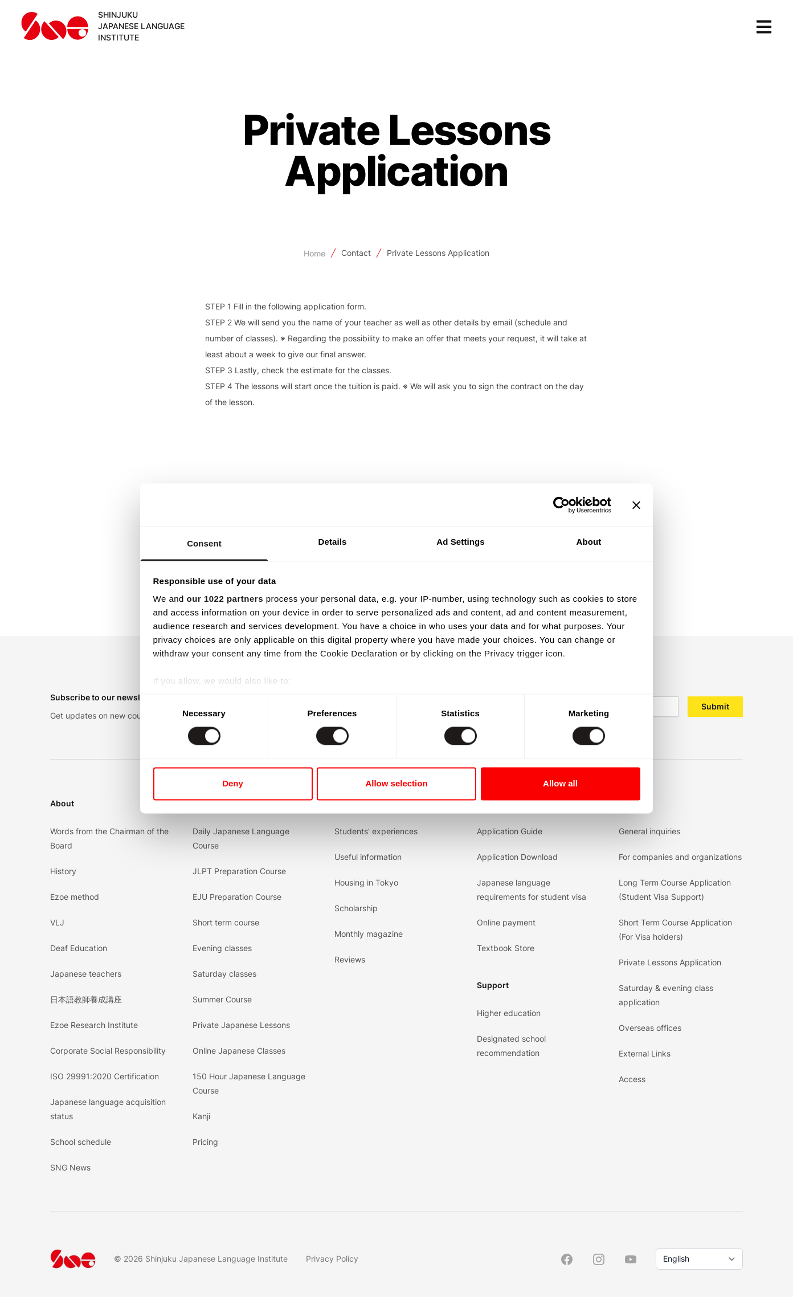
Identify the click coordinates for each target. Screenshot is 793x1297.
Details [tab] (332, 541)
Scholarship (356, 908)
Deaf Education (78, 948)
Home (314, 253)
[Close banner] (636, 505)
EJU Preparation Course (237, 897)
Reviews (349, 959)
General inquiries (649, 831)
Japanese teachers (85, 973)
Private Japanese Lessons (241, 1025)
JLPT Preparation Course (239, 871)
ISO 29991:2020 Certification (104, 1076)
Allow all (560, 783)
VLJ (57, 922)
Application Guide (509, 831)
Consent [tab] (204, 543)
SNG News (70, 1167)
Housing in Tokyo (366, 882)
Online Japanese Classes (239, 1050)
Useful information (368, 857)
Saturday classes (224, 973)
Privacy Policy (332, 1258)
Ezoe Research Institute (94, 1025)
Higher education (509, 1013)
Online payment (506, 922)
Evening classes (222, 948)
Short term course (226, 922)
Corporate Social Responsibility (108, 1050)
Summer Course (222, 999)
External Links (645, 1053)
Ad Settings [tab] (460, 541)
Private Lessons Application (438, 253)
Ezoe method (74, 897)
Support (493, 985)
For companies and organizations (680, 857)
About (62, 803)
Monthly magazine (368, 934)
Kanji (201, 1116)
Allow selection (396, 783)
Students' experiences (376, 831)
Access (632, 1079)
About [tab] (589, 541)
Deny (232, 783)
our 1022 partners (225, 598)
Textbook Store (505, 948)
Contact (356, 253)
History (63, 871)
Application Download (517, 857)
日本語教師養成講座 (86, 999)
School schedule (80, 1142)
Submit (715, 706)
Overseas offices (650, 1028)
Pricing (205, 1142)
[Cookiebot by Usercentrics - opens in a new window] (561, 504)
